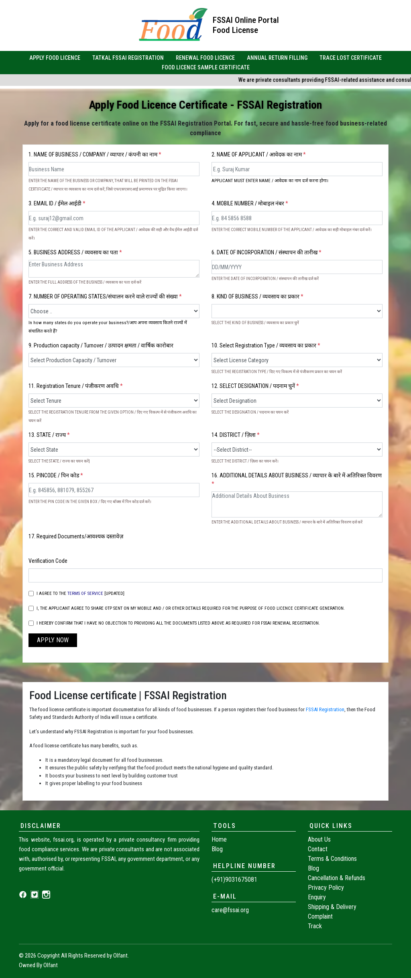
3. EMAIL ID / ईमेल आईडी (56, 203)
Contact (318, 849)
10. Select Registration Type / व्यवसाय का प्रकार (266, 345)
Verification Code (47, 561)
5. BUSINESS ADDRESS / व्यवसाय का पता (75, 252)
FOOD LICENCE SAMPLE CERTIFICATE (206, 67)
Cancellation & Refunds (336, 878)
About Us (319, 839)
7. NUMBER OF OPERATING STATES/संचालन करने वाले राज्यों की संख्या (105, 296)
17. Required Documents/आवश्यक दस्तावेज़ (75, 536)
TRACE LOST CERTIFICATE (350, 58)
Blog (217, 849)
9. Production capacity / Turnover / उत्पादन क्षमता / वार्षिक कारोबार (100, 345)
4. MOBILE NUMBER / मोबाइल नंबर (250, 203)
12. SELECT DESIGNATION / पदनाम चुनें (255, 386)
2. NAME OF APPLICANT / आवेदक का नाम (259, 154)
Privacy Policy (326, 887)
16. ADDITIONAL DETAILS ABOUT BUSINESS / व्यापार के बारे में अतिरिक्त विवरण (297, 479)
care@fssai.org (230, 910)
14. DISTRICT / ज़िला (236, 435)
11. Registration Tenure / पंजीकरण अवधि (75, 386)
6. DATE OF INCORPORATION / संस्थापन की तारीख (266, 252)
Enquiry (317, 897)
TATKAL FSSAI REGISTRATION (128, 58)
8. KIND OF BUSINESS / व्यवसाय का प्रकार (257, 296)
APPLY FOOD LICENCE (54, 58)
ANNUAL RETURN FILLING (277, 58)
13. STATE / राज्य (49, 435)
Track (315, 926)
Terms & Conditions (332, 858)
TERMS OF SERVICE (85, 593)
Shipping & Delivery (332, 907)
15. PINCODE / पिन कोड (55, 475)
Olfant (120, 955)
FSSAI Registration (325, 709)
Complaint (320, 916)
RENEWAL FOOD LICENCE (205, 58)
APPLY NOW (53, 640)
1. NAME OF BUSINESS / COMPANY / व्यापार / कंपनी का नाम (94, 154)
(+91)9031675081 (234, 879)
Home (219, 839)
